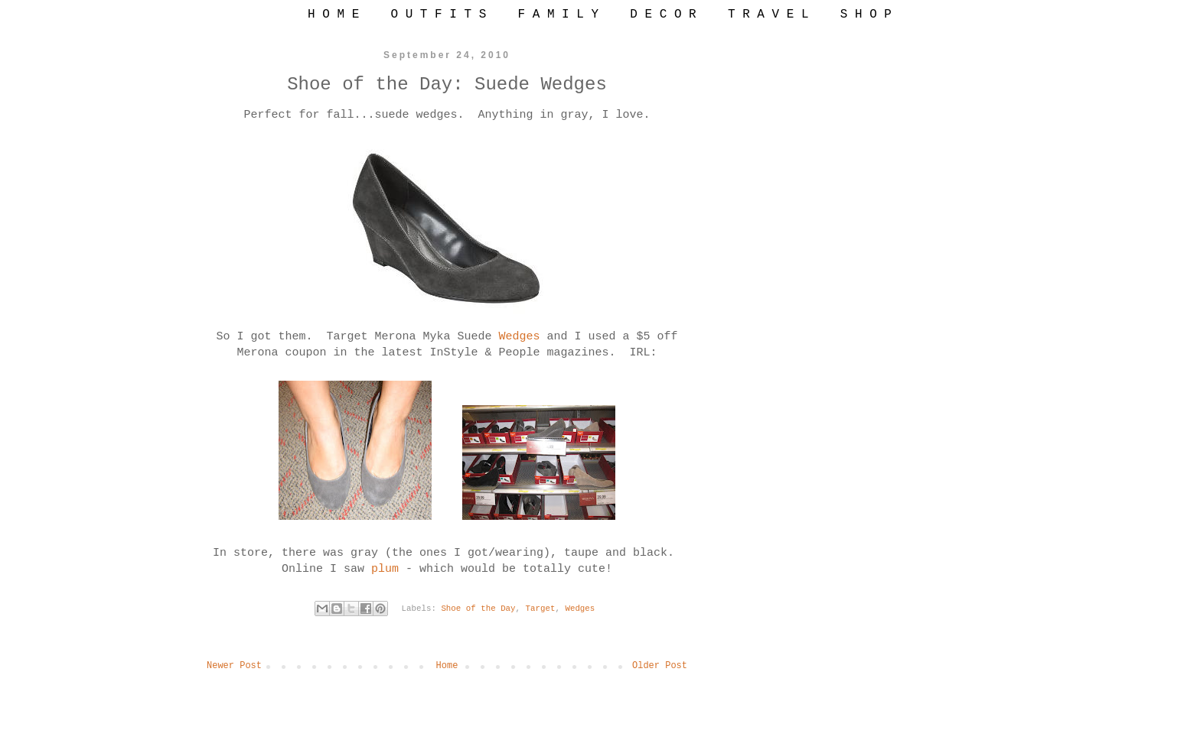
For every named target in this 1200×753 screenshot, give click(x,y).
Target (541, 608)
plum (388, 569)
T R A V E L (768, 14)
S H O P (866, 14)
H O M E (333, 14)
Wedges (523, 336)
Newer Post (234, 665)
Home (447, 665)
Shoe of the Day (478, 608)
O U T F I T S (438, 14)
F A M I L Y (557, 14)
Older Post (659, 665)
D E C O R (663, 14)
